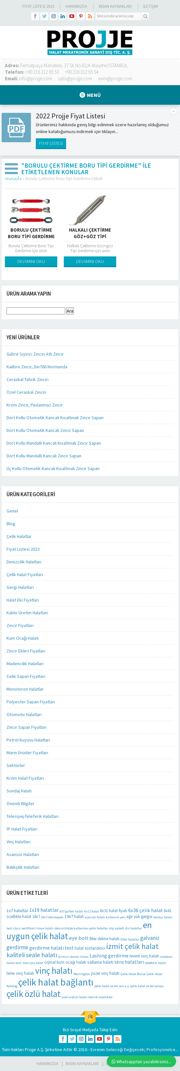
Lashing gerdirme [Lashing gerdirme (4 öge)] (109, 956)
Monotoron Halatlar (25, 689)
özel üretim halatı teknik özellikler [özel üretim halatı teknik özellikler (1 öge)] (87, 997)
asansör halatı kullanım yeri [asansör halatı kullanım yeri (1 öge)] (105, 917)
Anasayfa (13, 178)
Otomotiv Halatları (24, 714)
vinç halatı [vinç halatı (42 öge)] (54, 970)
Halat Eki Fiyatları (23, 600)
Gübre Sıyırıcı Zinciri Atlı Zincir (35, 354)
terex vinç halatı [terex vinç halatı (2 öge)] (20, 973)
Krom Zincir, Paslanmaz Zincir (35, 405)
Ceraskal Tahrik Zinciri (27, 379)
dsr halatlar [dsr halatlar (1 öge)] (133, 928)
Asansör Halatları (23, 854)
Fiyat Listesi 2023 (38, 6)
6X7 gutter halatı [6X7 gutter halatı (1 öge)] (71, 911)
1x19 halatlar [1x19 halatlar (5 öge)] (44, 910)
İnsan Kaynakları (115, 6)
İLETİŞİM (150, 6)
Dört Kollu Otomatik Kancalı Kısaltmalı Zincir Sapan (55, 418)
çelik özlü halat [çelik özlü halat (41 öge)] (34, 993)
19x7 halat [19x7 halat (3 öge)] (74, 916)
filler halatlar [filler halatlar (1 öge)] (129, 939)
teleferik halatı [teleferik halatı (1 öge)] (155, 963)
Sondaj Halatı (19, 791)
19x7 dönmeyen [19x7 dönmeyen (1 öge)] (52, 917)
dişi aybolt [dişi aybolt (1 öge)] (116, 928)
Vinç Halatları (19, 842)
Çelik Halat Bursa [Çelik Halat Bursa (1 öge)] (132, 974)
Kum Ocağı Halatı (23, 638)
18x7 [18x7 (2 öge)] (36, 916)
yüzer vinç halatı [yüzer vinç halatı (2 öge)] (105, 973)
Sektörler (16, 765)
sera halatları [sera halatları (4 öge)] (129, 962)
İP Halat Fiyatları (22, 829)
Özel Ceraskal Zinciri (26, 392)
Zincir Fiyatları (20, 625)
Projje (30, 1049)
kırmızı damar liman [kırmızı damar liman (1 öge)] (73, 957)
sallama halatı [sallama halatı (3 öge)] (100, 962)
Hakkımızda (76, 6)
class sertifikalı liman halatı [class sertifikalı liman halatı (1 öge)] (33, 928)
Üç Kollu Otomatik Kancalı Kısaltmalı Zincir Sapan (53, 468)
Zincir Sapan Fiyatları (27, 727)
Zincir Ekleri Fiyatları (26, 651)
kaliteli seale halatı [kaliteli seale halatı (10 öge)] (32, 955)
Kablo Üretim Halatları (27, 613)
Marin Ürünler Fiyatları (27, 753)
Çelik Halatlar (19, 536)
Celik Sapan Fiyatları (26, 676)
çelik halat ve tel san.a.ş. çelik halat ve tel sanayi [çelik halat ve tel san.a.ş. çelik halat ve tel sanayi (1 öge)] (129, 986)
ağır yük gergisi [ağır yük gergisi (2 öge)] (139, 916)
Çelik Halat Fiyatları (25, 574)
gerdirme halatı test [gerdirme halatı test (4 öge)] (51, 948)
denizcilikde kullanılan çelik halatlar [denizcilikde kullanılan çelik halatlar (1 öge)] (81, 928)
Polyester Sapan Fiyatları (31, 702)
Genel (12, 511)
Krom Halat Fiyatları (25, 778)
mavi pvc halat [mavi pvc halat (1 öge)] (32, 963)
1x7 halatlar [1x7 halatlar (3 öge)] (17, 910)
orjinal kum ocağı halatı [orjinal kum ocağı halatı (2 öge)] (65, 962)
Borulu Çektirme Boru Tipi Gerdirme (31, 233)
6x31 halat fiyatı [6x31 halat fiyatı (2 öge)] (113, 910)
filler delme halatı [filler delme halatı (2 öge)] (104, 938)
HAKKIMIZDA (47, 1063)
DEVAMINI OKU (31, 261)
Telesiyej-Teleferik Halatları (33, 816)
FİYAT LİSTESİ (51, 143)
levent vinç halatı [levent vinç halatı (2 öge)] (144, 956)
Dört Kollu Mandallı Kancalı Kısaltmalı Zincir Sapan (54, 443)
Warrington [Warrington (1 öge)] (82, 974)
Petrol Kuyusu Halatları (28, 740)
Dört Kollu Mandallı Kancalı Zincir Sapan (44, 456)
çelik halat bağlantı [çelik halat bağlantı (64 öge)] (55, 982)
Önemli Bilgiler (21, 803)
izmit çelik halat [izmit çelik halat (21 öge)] (132, 946)
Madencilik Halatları (25, 663)
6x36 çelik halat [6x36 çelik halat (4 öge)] (145, 910)
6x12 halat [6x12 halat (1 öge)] (91, 911)
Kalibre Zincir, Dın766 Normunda (37, 367)
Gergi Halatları (20, 587)
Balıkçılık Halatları (23, 867)
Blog (11, 524)
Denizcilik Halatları (24, 562)
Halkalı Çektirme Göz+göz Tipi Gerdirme (90, 236)
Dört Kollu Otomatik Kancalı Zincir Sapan (45, 430)
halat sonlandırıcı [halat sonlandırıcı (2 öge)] (90, 948)
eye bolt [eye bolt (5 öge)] (79, 938)
